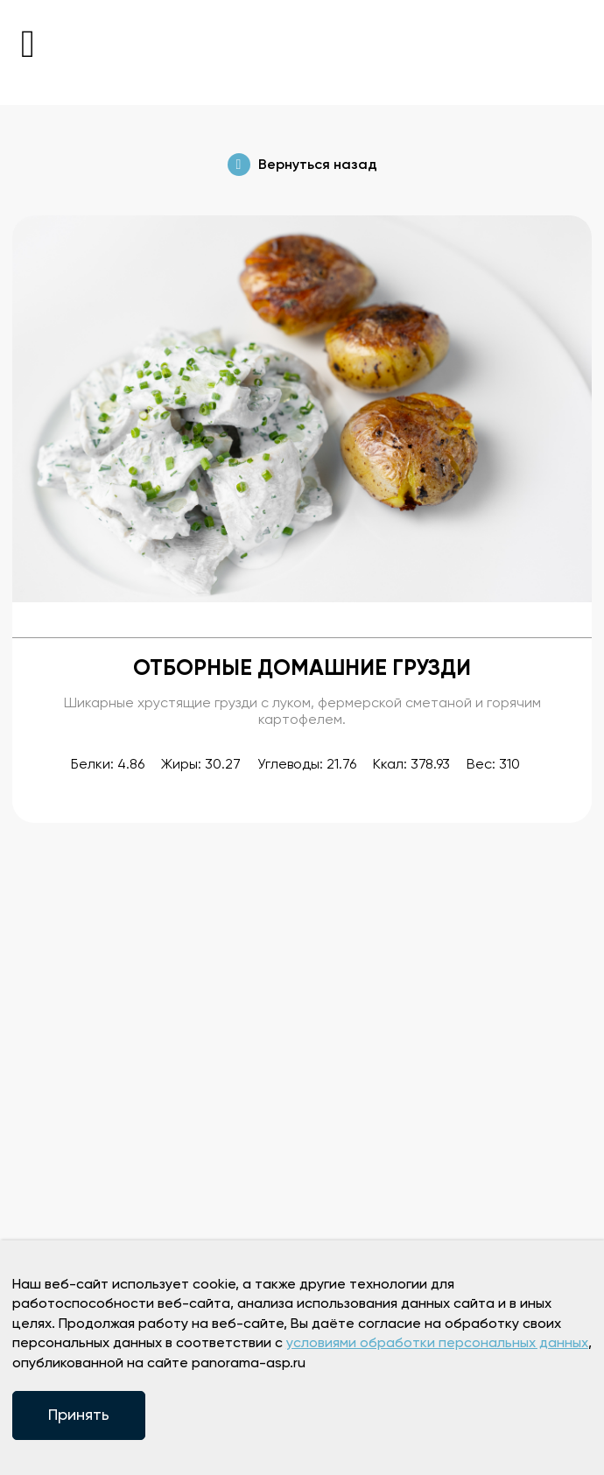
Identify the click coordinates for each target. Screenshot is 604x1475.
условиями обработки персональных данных (437, 1344)
